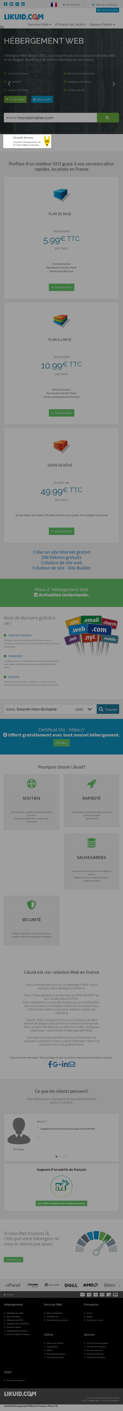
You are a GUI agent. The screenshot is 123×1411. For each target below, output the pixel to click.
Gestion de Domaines (94, 1357)
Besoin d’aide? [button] (42, 99)
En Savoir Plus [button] (62, 287)
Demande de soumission (56, 1320)
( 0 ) (74, 5)
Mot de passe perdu (54, 1357)
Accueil (10, 1294)
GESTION (13, 677)
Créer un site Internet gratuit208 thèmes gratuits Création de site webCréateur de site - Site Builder (61, 560)
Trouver (108, 709)
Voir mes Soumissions (95, 1347)
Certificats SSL (51, 1316)
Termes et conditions (14, 1380)
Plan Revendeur (12, 1316)
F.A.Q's (88, 1313)
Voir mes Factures (93, 1350)
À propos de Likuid (93, 1320)
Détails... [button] (61, 742)
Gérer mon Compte (53, 1343)
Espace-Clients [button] (102, 24)
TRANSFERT (15, 656)
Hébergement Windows (16, 1331)
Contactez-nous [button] (13, 1259)
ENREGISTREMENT (20, 635)
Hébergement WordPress (16, 1324)
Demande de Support (54, 1354)
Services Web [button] (39, 24)
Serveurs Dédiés (12, 1327)
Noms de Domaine (53, 1313)
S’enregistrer (50, 1347)
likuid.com (93, 1400)
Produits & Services (93, 1354)
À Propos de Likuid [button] (70, 24)
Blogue (88, 1316)
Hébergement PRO (13, 1320)
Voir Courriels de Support (96, 1343)
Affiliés (48, 1350)
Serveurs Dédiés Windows (17, 1334)
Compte (107, 10)
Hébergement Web (14, 1313)
